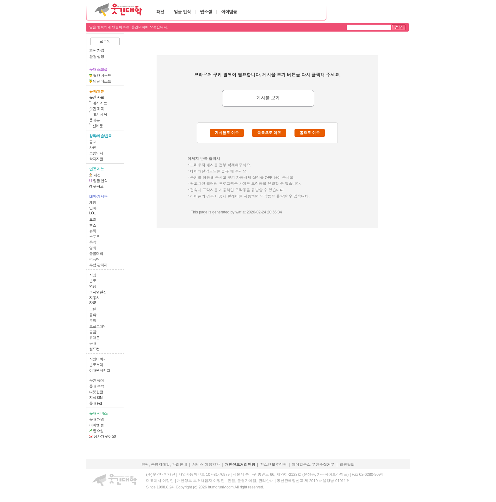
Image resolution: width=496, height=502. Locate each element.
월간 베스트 (102, 76)
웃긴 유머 (96, 381)
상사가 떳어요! (105, 436)
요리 (92, 220)
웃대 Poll (95, 403)
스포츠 (94, 237)
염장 (92, 286)
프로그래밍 (98, 326)
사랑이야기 (98, 359)
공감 (92, 332)
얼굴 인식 (100, 181)
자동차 (94, 298)
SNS (92, 303)
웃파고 (98, 186)
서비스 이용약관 (206, 465)
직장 (92, 275)
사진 (92, 148)
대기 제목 (99, 114)
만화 (92, 208)
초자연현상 (98, 292)
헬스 (92, 225)
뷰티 (92, 231)
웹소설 (98, 431)
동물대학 (96, 254)
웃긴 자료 (96, 97)
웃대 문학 (96, 386)
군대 (92, 343)
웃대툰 (94, 120)
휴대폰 (94, 338)
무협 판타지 (98, 265)
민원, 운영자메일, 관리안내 (164, 465)
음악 (92, 242)
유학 (92, 315)
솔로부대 (96, 365)
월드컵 (94, 349)
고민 (92, 309)
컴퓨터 (94, 259)
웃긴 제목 (96, 109)
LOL (92, 213)
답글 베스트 (102, 81)
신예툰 (97, 126)
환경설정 (96, 57)
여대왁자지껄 (99, 370)
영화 (92, 248)
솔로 (92, 281)
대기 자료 (99, 103)
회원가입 (96, 50)
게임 (92, 202)
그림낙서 (96, 153)
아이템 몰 (96, 425)
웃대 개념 (96, 419)
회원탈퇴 (347, 465)
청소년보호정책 (273, 465)
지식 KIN (95, 398)
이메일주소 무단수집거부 (313, 465)
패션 (97, 175)
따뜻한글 (96, 392)
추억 (92, 321)
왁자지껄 (96, 159)
